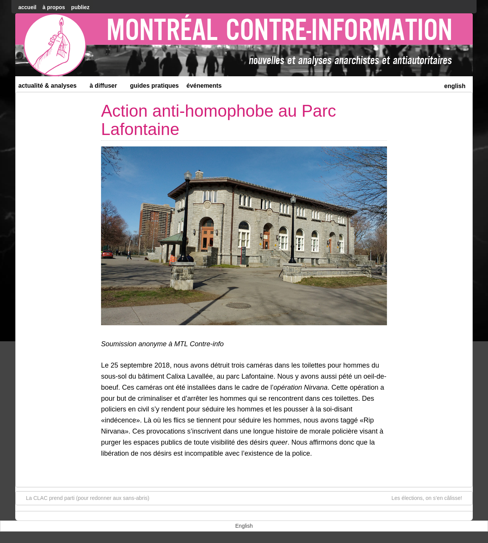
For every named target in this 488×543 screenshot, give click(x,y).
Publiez (80, 7)
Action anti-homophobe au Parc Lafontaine (218, 119)
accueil (27, 7)
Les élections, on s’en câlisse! (431, 497)
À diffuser (107, 87)
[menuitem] (455, 85)
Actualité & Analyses (50, 87)
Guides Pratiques (154, 85)
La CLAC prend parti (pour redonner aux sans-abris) (83, 497)
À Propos (53, 7)
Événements (204, 85)
